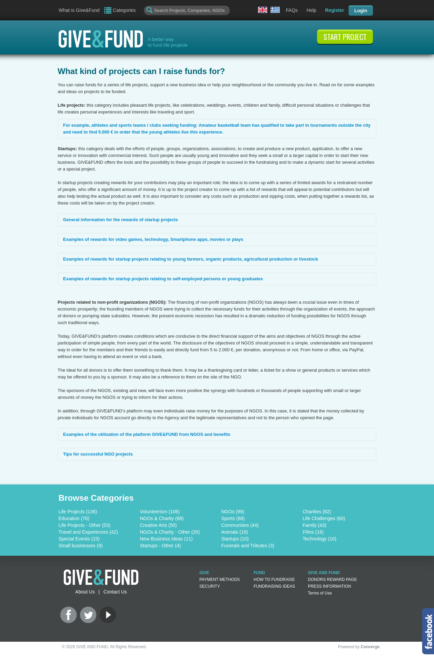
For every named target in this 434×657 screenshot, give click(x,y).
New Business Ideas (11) (166, 538)
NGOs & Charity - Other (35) (170, 532)
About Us (85, 591)
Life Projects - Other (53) (85, 525)
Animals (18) (234, 532)
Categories (124, 10)
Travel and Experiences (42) (88, 532)
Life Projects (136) (78, 511)
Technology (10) (320, 538)
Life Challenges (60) (324, 518)
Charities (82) (317, 511)
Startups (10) (235, 538)
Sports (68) (233, 518)
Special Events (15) (79, 538)
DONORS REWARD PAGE (332, 579)
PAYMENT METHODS (219, 579)
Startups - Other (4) (160, 545)
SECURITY (209, 586)
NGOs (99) (232, 511)
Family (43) (315, 525)
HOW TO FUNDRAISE (274, 579)
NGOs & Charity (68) (162, 518)
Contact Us (115, 591)
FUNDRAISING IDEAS (274, 586)
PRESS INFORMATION (329, 586)
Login (360, 10)
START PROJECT (345, 36)
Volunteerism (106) (160, 511)
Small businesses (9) (81, 545)
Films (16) (313, 532)
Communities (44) (240, 525)
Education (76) (74, 518)
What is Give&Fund (79, 10)
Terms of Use (320, 593)
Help (311, 10)
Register (334, 10)
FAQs (292, 10)
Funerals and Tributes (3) (247, 545)
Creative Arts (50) (158, 525)
